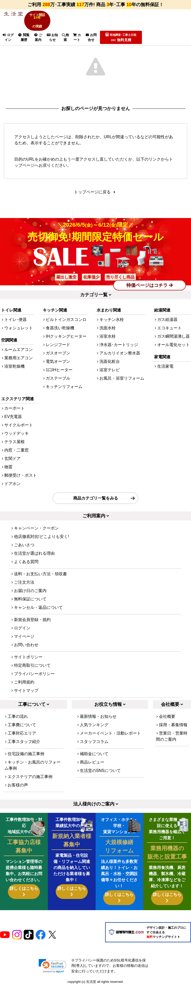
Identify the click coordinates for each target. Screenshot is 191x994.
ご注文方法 (24, 589)
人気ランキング (94, 732)
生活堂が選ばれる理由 (34, 560)
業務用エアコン (18, 365)
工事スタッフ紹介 (24, 749)
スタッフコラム (94, 749)
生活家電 (165, 374)
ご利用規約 (24, 689)
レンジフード (58, 352)
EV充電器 (13, 424)
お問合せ (91, 37)
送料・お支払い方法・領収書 (40, 581)
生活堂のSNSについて (100, 778)
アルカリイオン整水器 (119, 361)
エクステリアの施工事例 (30, 784)
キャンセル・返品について (38, 615)
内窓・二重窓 (16, 458)
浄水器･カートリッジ (118, 352)
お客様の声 (18, 792)
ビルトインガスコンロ (66, 327)
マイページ (24, 644)
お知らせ (52, 37)
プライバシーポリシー (34, 681)
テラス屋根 (14, 449)
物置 (8, 474)
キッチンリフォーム (64, 394)
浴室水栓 (107, 344)
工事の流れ (18, 724)
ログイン (8, 37)
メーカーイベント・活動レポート (110, 741)
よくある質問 (26, 569)
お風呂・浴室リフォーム (121, 386)
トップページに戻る (92, 196)
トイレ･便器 (15, 327)
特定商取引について (32, 673)
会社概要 (167, 724)
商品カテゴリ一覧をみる (95, 505)
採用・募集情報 (173, 732)
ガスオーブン (58, 361)
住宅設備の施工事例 (26, 761)
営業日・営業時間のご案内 (171, 744)
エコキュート (169, 335)
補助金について (94, 761)
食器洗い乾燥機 (60, 335)
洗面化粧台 (109, 369)
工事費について (22, 732)
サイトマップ (26, 698)
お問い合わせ (26, 652)
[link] (52, 973)
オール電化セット (173, 352)
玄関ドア (12, 466)
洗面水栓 (107, 335)
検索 (65, 37)
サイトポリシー (28, 664)
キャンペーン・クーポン (36, 535)
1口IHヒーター (59, 377)
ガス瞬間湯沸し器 (173, 344)
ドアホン (12, 491)
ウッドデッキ (16, 441)
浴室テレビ (109, 377)
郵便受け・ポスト (20, 483)
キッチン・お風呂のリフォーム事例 (33, 773)
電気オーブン (58, 369)
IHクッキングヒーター (66, 344)
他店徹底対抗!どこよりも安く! (41, 544)
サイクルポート (18, 432)
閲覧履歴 (24, 37)
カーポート (14, 416)
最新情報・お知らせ (98, 724)
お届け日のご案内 (30, 598)
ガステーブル (58, 386)
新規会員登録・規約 (32, 627)
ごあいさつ (24, 552)
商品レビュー (92, 770)
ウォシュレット (18, 335)
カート (77, 37)
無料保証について (30, 606)
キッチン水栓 (111, 327)
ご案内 (38, 37)
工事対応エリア (22, 741)
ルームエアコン (18, 357)
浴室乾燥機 (14, 374)
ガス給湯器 (167, 327)
